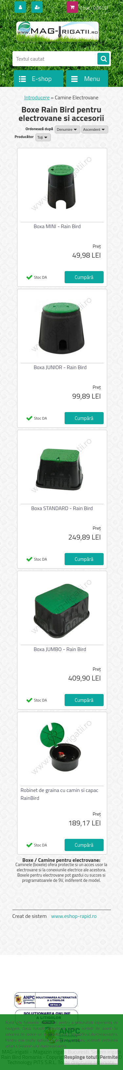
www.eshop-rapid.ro (74, 916)
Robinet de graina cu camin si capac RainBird (59, 794)
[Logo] (57, 32)
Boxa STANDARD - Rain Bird (62, 508)
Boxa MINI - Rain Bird (57, 226)
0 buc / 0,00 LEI (94, 8)
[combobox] (67, 129)
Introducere (37, 97)
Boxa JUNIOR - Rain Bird (60, 367)
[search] (103, 59)
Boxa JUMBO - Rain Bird (60, 649)
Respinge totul (80, 1057)
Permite (109, 1057)
